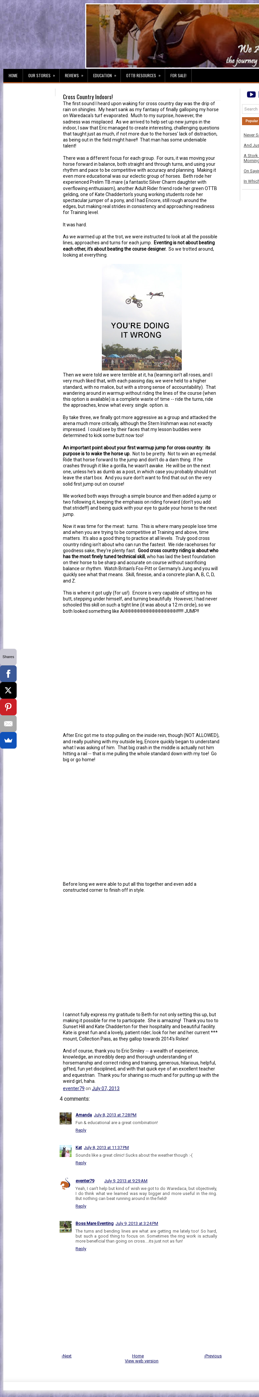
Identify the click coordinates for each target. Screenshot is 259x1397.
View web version (141, 1360)
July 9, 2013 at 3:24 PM (137, 1223)
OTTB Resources (145, 73)
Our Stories (43, 73)
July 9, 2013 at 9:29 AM (125, 1180)
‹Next (67, 1355)
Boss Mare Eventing (95, 1223)
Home (13, 75)
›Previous (213, 1355)
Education (107, 73)
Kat (79, 1147)
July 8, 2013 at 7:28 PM (115, 1114)
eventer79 (74, 1088)
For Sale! (178, 75)
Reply (81, 1130)
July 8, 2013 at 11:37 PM (106, 1147)
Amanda (84, 1114)
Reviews (76, 73)
